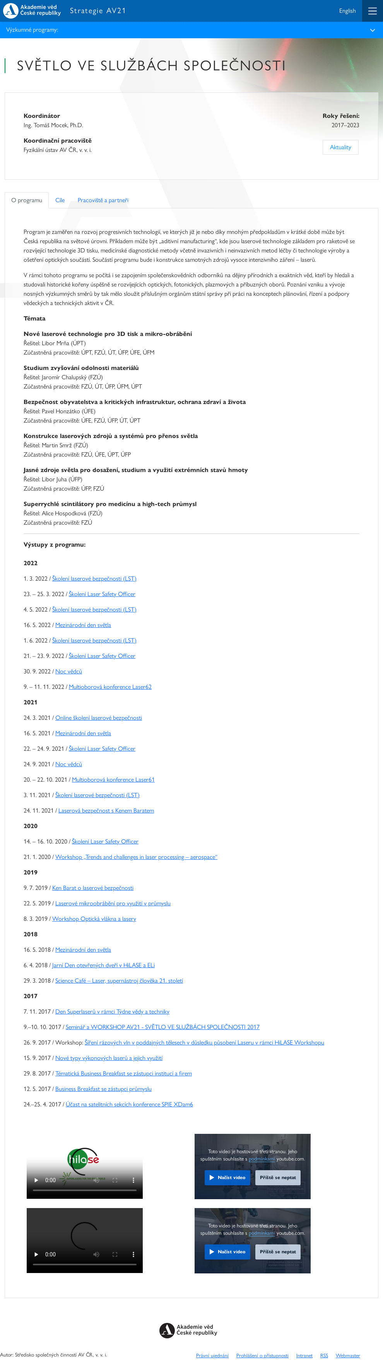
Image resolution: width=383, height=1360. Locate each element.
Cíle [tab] (60, 200)
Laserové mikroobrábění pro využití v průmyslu (113, 903)
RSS (324, 1355)
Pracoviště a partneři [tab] (103, 200)
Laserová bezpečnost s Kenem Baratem (106, 810)
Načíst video (232, 1177)
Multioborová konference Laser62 (110, 686)
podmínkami (262, 1158)
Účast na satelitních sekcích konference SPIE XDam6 (129, 1104)
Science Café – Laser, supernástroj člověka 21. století (119, 980)
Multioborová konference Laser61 (113, 779)
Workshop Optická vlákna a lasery (94, 918)
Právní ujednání (212, 1355)
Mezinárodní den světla (83, 625)
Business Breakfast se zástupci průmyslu (103, 1088)
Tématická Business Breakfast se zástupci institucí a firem (123, 1073)
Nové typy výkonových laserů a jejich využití (108, 1058)
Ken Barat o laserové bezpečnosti (92, 887)
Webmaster (348, 1355)
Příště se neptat (278, 1177)
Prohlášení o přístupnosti (262, 1355)
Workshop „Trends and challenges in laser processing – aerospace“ (136, 857)
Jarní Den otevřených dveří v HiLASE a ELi (103, 965)
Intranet (304, 1355)
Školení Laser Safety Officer (102, 594)
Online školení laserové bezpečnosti (98, 717)
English (347, 10)
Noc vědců (68, 671)
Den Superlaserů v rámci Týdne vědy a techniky (112, 1011)
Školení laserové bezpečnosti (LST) (94, 578)
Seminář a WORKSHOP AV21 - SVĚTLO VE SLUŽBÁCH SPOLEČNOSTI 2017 (163, 1027)
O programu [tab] (26, 200)
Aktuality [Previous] (340, 147)
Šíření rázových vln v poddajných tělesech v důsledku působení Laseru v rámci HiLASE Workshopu (204, 1042)
